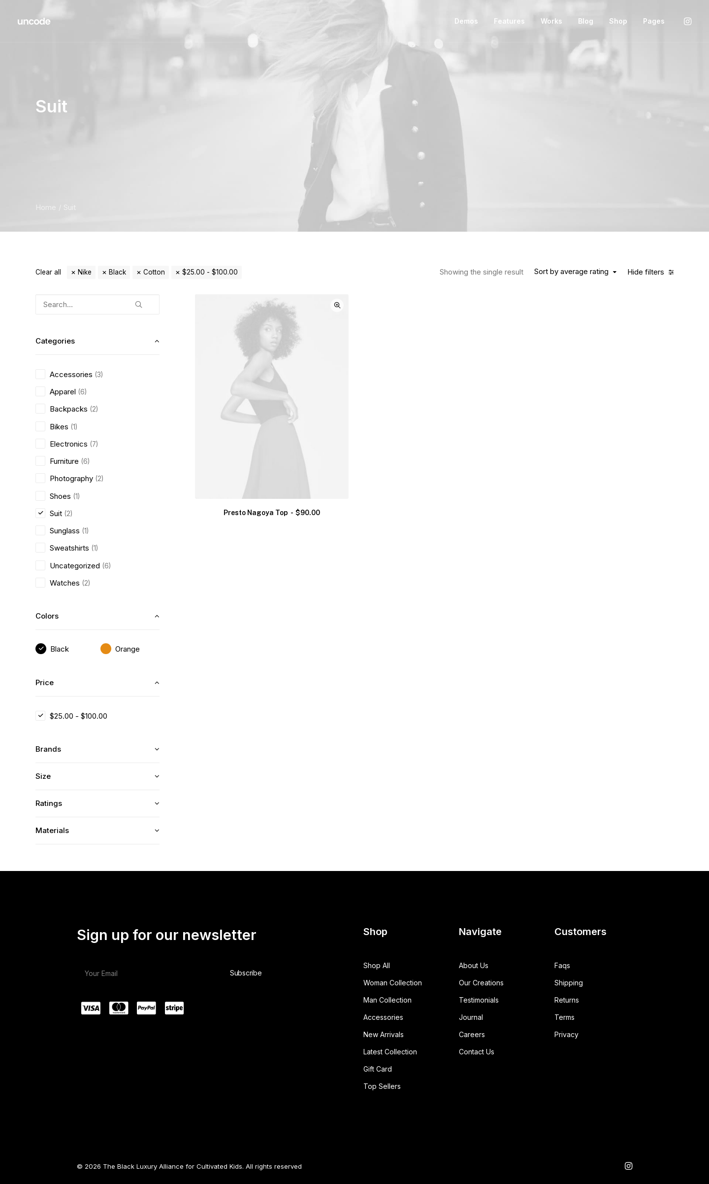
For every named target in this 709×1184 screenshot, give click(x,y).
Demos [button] (466, 21)
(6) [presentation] (82, 392)
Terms (564, 1017)
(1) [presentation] (73, 427)
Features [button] (509, 21)
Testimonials (479, 1000)
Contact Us (476, 1051)
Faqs (562, 965)
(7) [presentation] (94, 444)
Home (45, 207)
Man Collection (387, 1000)
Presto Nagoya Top (272, 513)
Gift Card (377, 1069)
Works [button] (551, 21)
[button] (686, 21)
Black (117, 272)
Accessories (383, 1017)
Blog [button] (585, 21)
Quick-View (337, 305)
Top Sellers (382, 1086)
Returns (566, 1000)
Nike (85, 272)
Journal (471, 1017)
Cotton (154, 272)
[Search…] (97, 304)
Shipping (568, 982)
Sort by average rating (571, 271)
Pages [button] (654, 21)
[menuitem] (466, 21)
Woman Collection (392, 982)
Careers (472, 1034)
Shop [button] (618, 21)
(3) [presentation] (99, 375)
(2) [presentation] (94, 409)
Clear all (48, 272)
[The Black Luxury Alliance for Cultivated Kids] (34, 21)
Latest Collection (390, 1051)
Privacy (566, 1034)
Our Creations (481, 982)
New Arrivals (383, 1034)
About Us (473, 965)
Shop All (376, 965)
